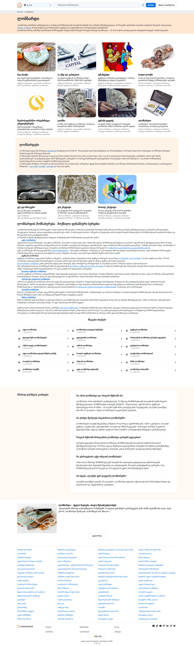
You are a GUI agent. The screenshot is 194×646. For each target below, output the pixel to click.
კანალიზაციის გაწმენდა (148, 588)
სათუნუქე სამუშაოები (25, 565)
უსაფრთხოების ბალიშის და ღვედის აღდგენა (156, 573)
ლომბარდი (143, 607)
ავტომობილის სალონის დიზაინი (111, 557)
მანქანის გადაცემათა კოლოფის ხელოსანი (115, 550)
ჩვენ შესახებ (84, 627)
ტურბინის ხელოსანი (106, 573)
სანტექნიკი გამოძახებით (108, 588)
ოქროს (20, 28)
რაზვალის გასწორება (107, 569)
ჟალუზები (21, 600)
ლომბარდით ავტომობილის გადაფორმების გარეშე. (129, 248)
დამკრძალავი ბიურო (66, 611)
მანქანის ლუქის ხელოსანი (68, 577)
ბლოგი (116, 627)
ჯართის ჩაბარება (65, 580)
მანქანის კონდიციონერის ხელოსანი (113, 577)
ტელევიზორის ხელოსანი (108, 611)
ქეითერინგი (22, 607)
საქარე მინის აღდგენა (147, 561)
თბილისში (33, 166)
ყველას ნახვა (97, 536)
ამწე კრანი (21, 603)
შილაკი (61, 603)
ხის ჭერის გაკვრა (145, 592)
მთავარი (20, 12)
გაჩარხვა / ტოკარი (65, 554)
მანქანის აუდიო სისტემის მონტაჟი (152, 577)
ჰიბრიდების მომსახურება (148, 569)
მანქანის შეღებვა (24, 557)
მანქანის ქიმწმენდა (65, 615)
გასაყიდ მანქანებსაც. (60, 251)
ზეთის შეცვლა (144, 557)
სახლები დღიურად (65, 619)
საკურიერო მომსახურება (27, 584)
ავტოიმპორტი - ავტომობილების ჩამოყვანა (75, 565)
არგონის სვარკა (145, 554)
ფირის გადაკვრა (105, 561)
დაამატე (151, 5)
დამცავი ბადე (63, 607)
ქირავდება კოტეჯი (105, 619)
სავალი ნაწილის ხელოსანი (149, 550)
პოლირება (21, 554)
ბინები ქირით (103, 615)
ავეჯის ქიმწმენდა (24, 615)
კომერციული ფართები (147, 619)
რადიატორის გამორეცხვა (108, 565)
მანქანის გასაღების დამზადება (150, 565)
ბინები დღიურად (24, 619)
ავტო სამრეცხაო (64, 561)
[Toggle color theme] (97, 636)
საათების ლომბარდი (30, 290)
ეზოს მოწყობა (63, 588)
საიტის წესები (84, 632)
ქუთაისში (50, 166)
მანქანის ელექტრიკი (66, 573)
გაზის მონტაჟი (104, 554)
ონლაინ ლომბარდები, (69, 308)
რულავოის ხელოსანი (26, 569)
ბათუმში (42, 166)
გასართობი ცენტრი (146, 603)
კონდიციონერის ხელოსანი (149, 611)
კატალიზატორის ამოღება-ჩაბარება (72, 569)
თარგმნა (101, 607)
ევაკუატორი (103, 580)
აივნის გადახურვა (65, 600)
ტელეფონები (135, 258)
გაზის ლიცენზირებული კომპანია (151, 596)
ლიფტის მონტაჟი (105, 596)
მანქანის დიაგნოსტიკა (67, 550)
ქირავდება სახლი (145, 615)
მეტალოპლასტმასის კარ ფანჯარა (31, 592)
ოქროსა (25, 279)
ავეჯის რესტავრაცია (146, 584)
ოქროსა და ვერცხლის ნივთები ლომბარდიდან (96, 287)
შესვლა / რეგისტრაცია (166, 5)
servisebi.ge (52, 151)
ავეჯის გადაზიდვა (145, 580)
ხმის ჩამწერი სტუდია (25, 611)
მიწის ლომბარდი (29, 297)
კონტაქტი (117, 632)
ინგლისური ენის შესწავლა (109, 600)
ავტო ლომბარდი (29, 240)
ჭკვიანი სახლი (63, 596)
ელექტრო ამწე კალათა (148, 600)
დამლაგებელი (23, 580)
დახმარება (49, 632)
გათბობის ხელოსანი (25, 588)
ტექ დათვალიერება (25, 577)
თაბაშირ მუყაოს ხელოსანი (69, 592)
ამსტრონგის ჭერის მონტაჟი (28, 596)
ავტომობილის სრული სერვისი (29, 561)
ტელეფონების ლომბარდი (28, 264)
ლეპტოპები (124, 258)
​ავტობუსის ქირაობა (106, 603)
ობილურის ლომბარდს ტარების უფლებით (86, 266)
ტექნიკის (27, 28)
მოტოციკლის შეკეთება (67, 557)
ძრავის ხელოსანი (24, 550)
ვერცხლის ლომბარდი (40, 279)
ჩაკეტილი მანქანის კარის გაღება (30, 573)
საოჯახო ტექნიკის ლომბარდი (33, 271)
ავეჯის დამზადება (105, 584)
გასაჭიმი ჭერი (103, 592)
